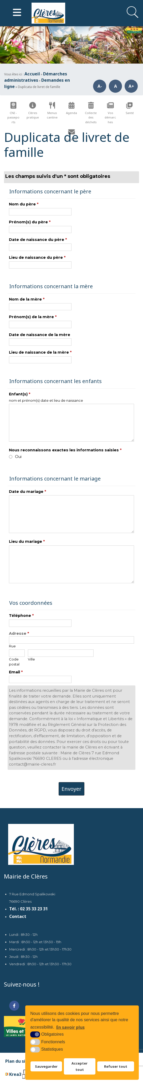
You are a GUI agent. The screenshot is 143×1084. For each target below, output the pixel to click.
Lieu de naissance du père (37, 257)
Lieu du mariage (27, 541)
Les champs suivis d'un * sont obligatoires (57, 176)
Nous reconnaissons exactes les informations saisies (65, 450)
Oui (18, 456)
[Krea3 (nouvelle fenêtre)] (21, 1074)
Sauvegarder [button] (46, 1066)
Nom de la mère (26, 299)
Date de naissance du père (38, 239)
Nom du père (23, 204)
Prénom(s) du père (29, 222)
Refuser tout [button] (115, 1066)
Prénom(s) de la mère (33, 316)
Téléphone (21, 615)
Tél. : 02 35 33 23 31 (28, 909)
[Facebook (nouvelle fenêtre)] (14, 1006)
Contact (17, 916)
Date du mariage (27, 491)
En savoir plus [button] (70, 1027)
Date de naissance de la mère (39, 334)
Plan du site (17, 1061)
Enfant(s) (19, 394)
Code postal (14, 661)
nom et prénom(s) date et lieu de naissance (46, 400)
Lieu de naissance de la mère (40, 352)
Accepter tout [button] (80, 1066)
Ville (31, 659)
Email (16, 672)
